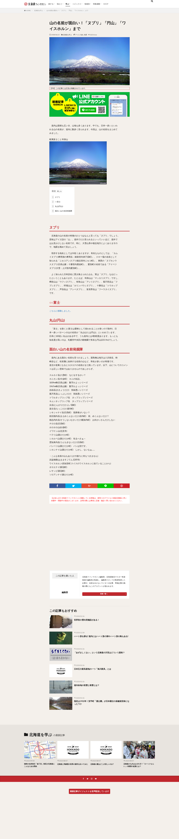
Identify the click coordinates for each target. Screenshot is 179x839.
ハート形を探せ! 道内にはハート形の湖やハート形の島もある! (101, 638)
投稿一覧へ (104, 594)
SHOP (105, 4)
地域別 (87, 4)
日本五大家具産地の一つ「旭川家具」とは (96, 668)
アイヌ (77, 35)
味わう (59, 4)
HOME (28, 10)
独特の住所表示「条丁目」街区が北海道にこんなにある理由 (39, 765)
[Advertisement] (89, 532)
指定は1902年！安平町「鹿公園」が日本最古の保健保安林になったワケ (102, 703)
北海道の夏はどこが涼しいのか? (104, 764)
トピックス (76, 4)
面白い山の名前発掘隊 (62, 211)
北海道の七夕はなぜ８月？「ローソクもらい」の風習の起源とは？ (139, 765)
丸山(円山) (57, 206)
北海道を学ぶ (38, 10)
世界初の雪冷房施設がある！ (89, 619)
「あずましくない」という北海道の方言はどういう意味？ (101, 654)
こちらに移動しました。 (60, 311)
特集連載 (96, 4)
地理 (85, 35)
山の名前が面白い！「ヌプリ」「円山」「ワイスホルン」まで (67, 10)
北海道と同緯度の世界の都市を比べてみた (72, 765)
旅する (50, 4)
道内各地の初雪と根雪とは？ (89, 685)
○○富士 (56, 201)
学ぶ (67, 4)
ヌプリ (56, 197)
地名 (81, 35)
